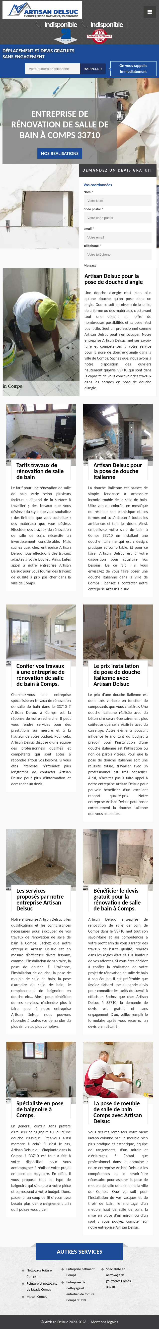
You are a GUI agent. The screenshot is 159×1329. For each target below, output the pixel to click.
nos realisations (60, 153)
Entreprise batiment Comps (80, 1272)
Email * (89, 229)
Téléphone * (92, 246)
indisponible (61, 24)
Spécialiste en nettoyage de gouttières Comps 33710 (118, 1278)
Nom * (88, 192)
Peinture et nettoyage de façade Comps (42, 1286)
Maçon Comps (37, 1297)
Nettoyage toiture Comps (39, 1273)
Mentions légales (104, 1322)
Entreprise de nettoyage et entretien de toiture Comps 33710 (80, 1291)
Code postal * (93, 209)
